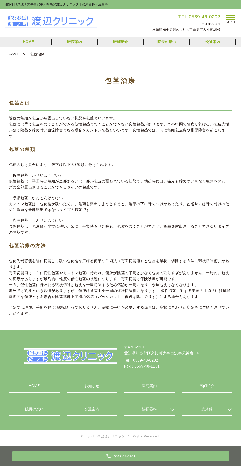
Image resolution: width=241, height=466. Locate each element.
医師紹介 (120, 42)
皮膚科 (206, 409)
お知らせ (91, 386)
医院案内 (74, 42)
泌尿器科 (149, 409)
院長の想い (166, 42)
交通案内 (212, 42)
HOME (28, 42)
